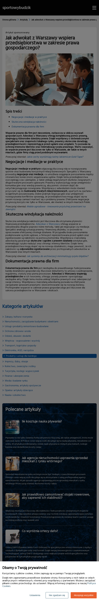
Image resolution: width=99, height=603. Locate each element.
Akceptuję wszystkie (83, 595)
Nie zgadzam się (57, 595)
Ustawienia (35, 595)
